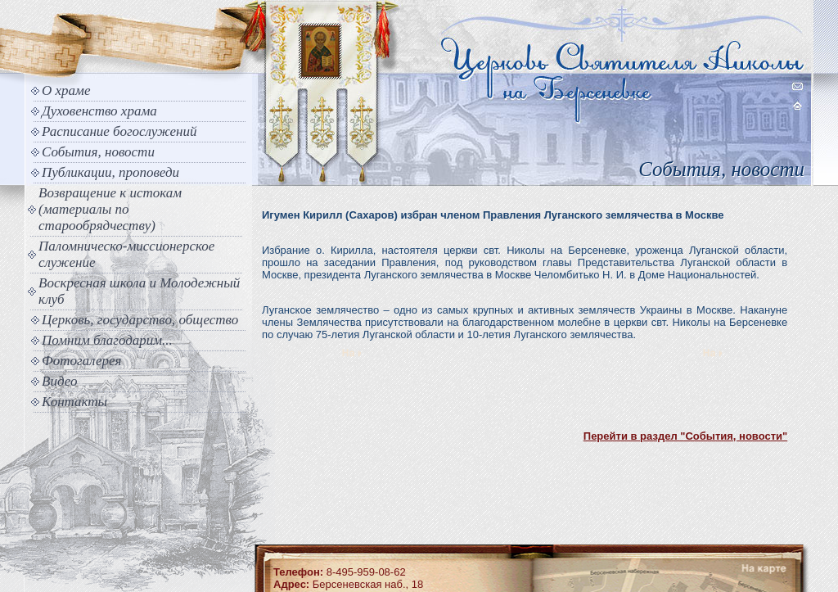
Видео (60, 381)
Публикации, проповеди (110, 172)
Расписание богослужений (119, 131)
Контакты (74, 401)
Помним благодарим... (107, 340)
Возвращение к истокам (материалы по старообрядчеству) (110, 209)
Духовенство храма (99, 111)
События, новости (98, 152)
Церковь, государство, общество (140, 320)
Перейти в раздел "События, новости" (685, 436)
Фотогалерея (81, 360)
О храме (66, 90)
